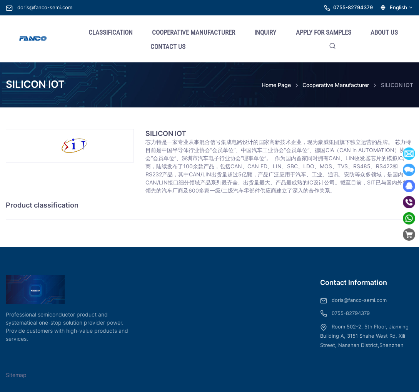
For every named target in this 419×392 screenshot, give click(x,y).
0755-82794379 (353, 7)
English (397, 7)
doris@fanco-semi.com (39, 7)
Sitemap (16, 375)
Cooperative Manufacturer (335, 85)
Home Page (276, 85)
